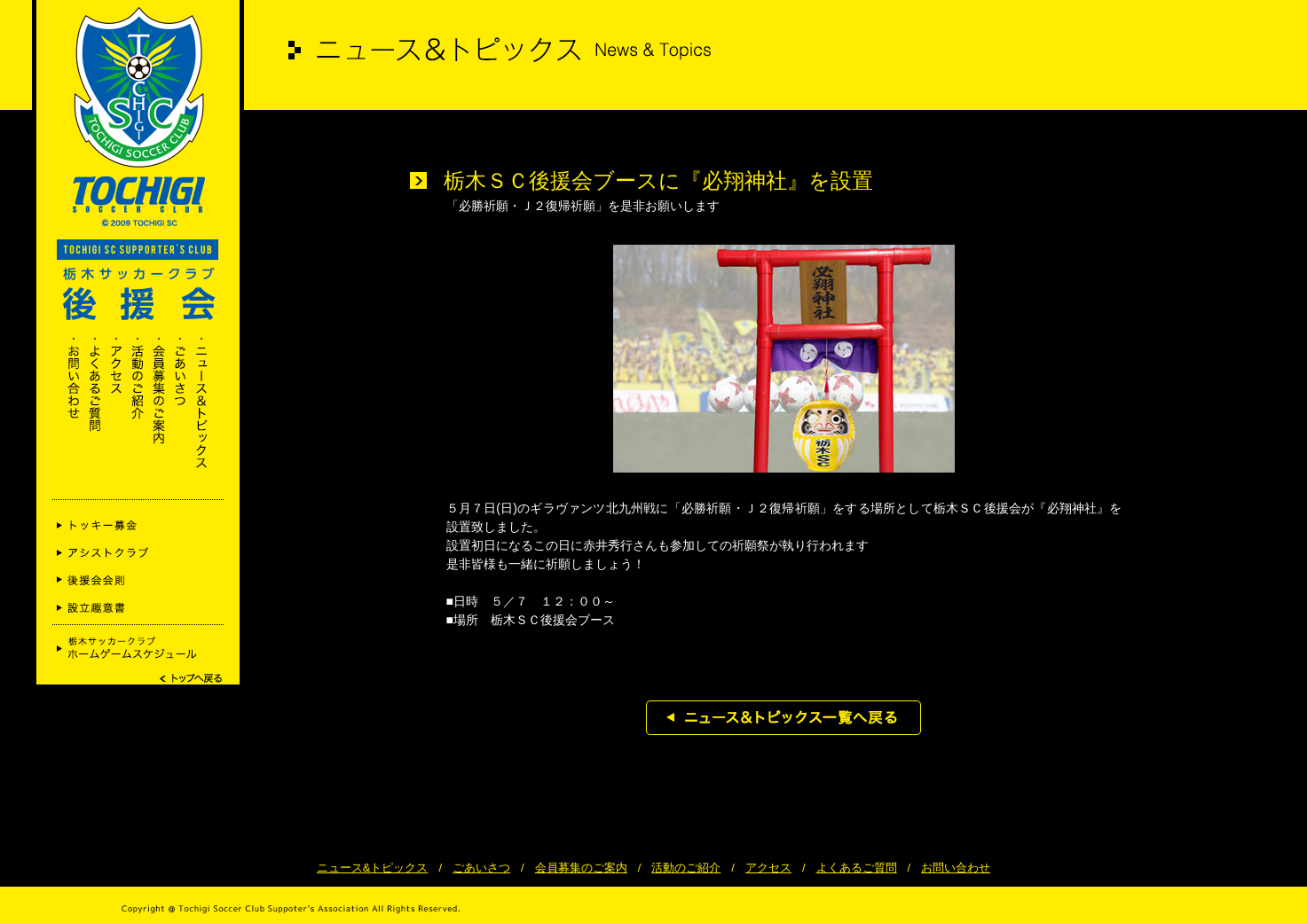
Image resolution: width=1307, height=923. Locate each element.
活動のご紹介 (685, 867)
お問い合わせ (955, 867)
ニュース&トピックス (373, 867)
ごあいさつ (481, 867)
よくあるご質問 (856, 867)
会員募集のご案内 (581, 867)
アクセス (768, 867)
